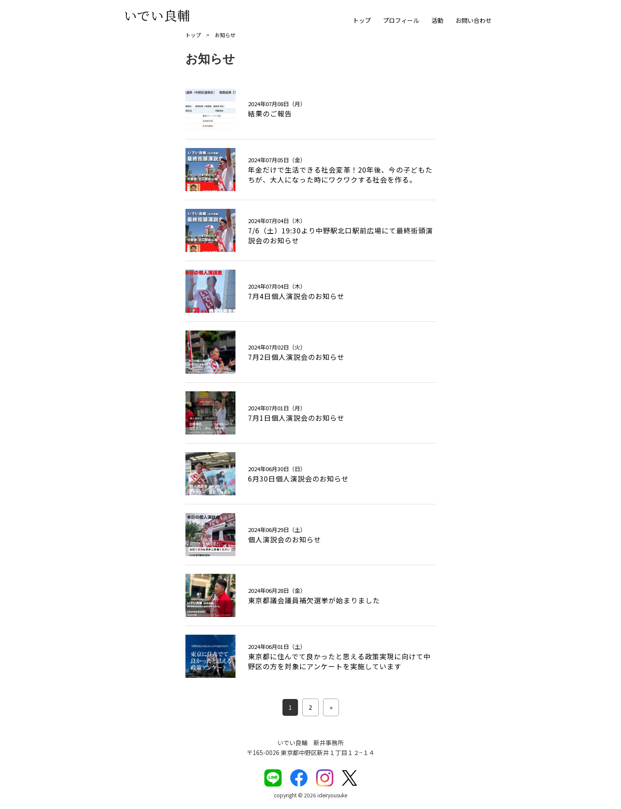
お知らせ (225, 34)
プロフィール (401, 20)
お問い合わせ (473, 20)
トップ (362, 20)
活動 (437, 20)
